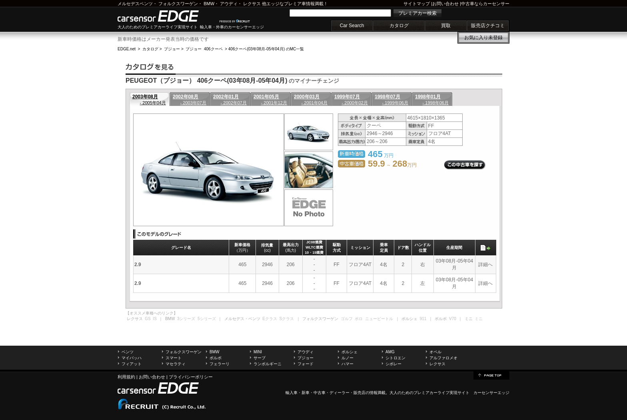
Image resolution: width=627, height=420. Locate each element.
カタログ (399, 25)
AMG (390, 352)
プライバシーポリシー (191, 376)
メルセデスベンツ (135, 3)
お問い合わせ (445, 3)
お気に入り (483, 37)
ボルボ (216, 358)
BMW (209, 3)
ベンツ (128, 352)
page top (491, 375)
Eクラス (269, 318)
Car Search (352, 25)
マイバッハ (132, 358)
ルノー (347, 358)
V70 (452, 318)
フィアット (132, 364)
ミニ (479, 318)
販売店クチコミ (488, 25)
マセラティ (176, 364)
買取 (446, 25)
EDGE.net (127, 49)
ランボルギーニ (268, 364)
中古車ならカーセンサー (485, 3)
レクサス (252, 3)
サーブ (260, 358)
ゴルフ (347, 318)
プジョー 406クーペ (204, 49)
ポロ (359, 318)
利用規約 (126, 376)
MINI (258, 352)
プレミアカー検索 (417, 13)
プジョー (172, 49)
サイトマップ (416, 3)
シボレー (393, 364)
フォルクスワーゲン (178, 3)
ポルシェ (349, 352)
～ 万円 (392, 165)
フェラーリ (220, 364)
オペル (435, 352)
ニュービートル (379, 318)
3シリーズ (186, 318)
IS (154, 318)
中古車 (319, 392)
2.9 (137, 264)
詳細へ (485, 264)
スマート (174, 358)
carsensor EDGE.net (167, 16)
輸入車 (292, 392)
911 (423, 318)
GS (147, 318)
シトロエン (395, 358)
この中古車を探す (465, 165)
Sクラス (287, 318)
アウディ (229, 3)
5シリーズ (207, 318)
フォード (306, 364)
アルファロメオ (443, 358)
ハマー (347, 364)
